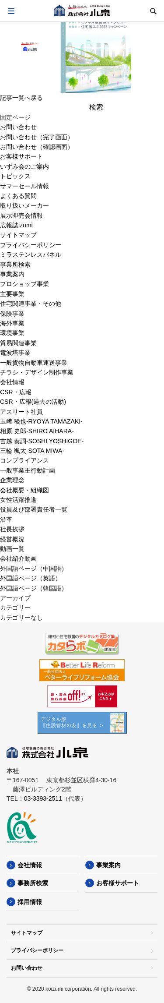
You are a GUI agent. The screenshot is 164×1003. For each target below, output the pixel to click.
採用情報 (29, 901)
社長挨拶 (12, 529)
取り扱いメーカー (24, 205)
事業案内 (12, 274)
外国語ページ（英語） (30, 578)
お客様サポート (21, 156)
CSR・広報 (15, 392)
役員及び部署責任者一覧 (33, 509)
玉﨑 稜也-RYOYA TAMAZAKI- (41, 421)
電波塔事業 (15, 352)
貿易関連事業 (18, 342)
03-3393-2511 (43, 798)
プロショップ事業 (24, 283)
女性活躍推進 (18, 499)
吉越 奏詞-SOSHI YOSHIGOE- (42, 441)
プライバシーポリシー (30, 244)
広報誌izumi (16, 225)
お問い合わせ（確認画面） (36, 146)
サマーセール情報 (24, 186)
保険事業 (12, 313)
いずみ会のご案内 (24, 166)
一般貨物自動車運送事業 (33, 362)
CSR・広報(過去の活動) (33, 401)
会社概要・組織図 (24, 490)
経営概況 (12, 539)
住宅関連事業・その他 (30, 303)
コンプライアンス (24, 460)
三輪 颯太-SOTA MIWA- (32, 450)
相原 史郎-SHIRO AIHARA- (37, 430)
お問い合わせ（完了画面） (36, 137)
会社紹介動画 (18, 558)
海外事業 (12, 323)
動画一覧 (12, 548)
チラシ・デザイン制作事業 (36, 372)
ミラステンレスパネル (30, 254)
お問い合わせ (18, 127)
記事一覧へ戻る (21, 97)
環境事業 (12, 332)
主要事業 (12, 293)
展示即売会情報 (21, 215)
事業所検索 (15, 264)
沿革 (6, 519)
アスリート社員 (21, 411)
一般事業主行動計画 (27, 470)
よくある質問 (18, 195)
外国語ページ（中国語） (33, 568)
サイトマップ (18, 234)
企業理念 (12, 480)
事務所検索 (32, 882)
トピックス (15, 176)
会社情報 (12, 381)
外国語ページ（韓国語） (33, 588)
